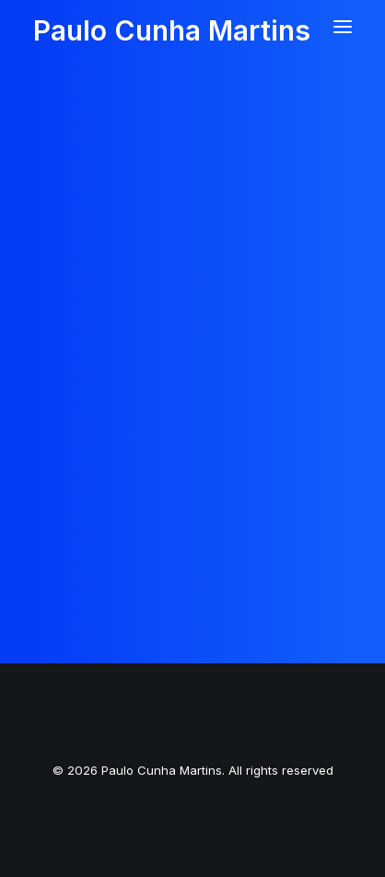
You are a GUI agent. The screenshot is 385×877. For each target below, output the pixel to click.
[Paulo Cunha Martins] (171, 21)
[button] (342, 26)
